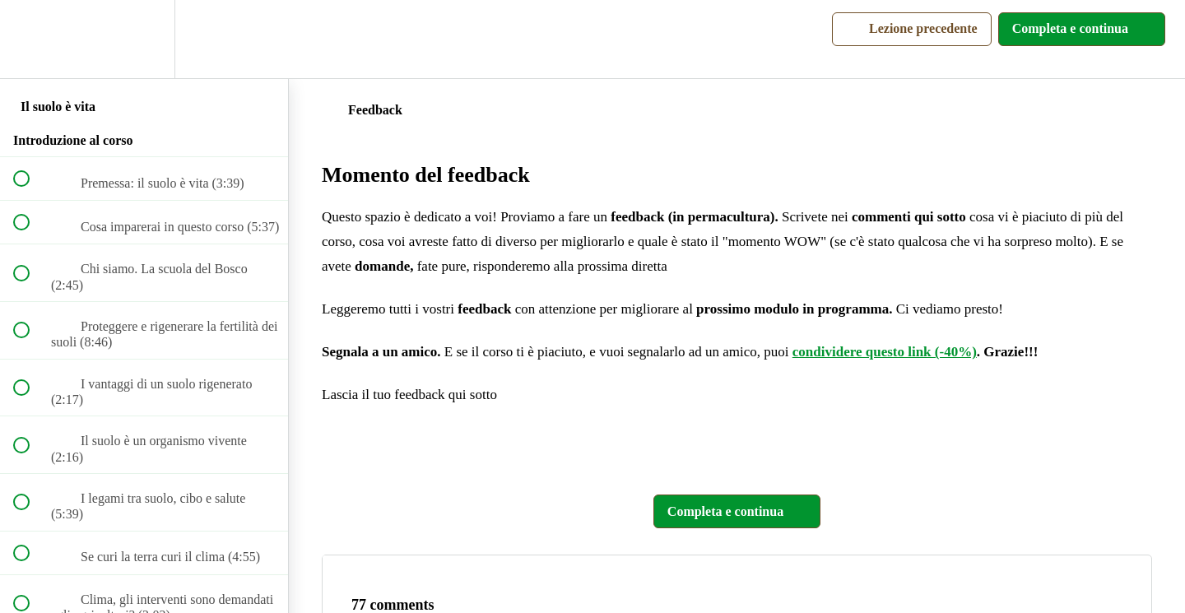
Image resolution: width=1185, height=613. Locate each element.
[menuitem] (144, 39)
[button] (30, 39)
